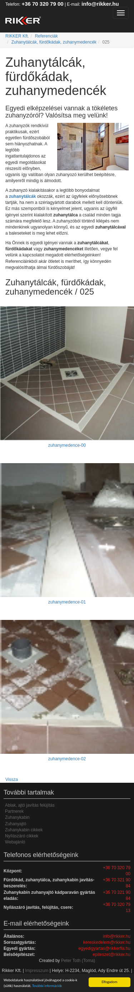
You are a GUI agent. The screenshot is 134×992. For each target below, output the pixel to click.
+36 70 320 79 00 (42, 4)
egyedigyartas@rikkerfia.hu (104, 948)
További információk (47, 986)
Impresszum (36, 970)
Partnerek (14, 811)
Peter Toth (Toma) (78, 960)
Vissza (11, 779)
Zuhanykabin (17, 817)
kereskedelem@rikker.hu (106, 942)
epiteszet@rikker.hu (111, 954)
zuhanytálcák (22, 196)
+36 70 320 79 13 (116, 907)
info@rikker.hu (100, 4)
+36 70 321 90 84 (116, 882)
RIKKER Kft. (17, 36)
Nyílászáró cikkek (21, 835)
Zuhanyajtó (15, 823)
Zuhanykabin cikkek (24, 829)
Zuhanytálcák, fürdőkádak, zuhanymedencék (53, 42)
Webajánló (15, 842)
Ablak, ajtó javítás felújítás (30, 805)
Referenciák (46, 36)
